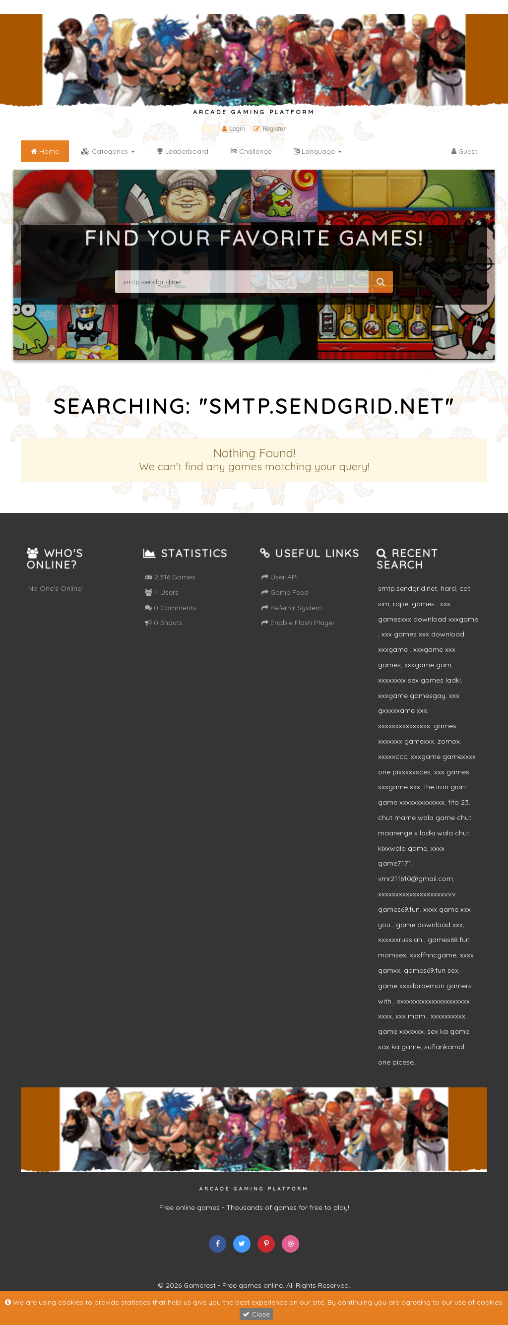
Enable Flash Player (298, 622)
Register (270, 128)
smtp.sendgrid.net (407, 588)
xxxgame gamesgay (411, 695)
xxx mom (411, 1015)
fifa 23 (458, 802)
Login (234, 128)
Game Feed (285, 592)
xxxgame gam (427, 664)
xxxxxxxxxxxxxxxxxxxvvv (416, 893)
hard (448, 588)
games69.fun (399, 909)
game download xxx (429, 924)
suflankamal (445, 1046)
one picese (396, 1062)
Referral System (291, 607)
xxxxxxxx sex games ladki (419, 680)
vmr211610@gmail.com (415, 878)
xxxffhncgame (433, 954)
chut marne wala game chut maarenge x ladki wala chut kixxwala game (424, 833)
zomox (449, 741)
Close (256, 1314)
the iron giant (446, 786)
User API (279, 576)
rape (400, 603)
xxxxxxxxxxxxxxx (404, 725)
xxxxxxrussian (401, 939)
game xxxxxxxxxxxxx (411, 802)
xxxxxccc (392, 756)
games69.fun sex (431, 970)
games (424, 603)
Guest (464, 151)
